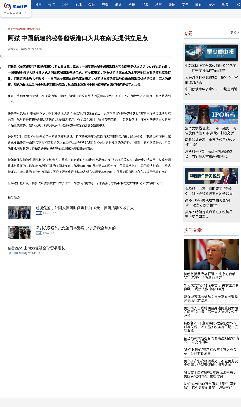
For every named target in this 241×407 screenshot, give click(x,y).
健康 (118, 4)
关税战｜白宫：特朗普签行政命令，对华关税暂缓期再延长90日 (209, 191)
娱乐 (212, 4)
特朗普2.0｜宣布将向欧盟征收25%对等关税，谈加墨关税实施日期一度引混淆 (211, 327)
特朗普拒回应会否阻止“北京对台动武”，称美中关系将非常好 (210, 276)
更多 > (234, 32)
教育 (198, 4)
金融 (91, 4)
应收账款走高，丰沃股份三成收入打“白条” (210, 142)
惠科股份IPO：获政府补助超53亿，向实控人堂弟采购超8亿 (208, 154)
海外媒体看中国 (30, 28)
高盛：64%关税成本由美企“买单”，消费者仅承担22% (207, 202)
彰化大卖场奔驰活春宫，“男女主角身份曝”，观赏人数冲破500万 (211, 287)
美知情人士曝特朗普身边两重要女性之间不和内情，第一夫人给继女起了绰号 (211, 312)
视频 (225, 4)
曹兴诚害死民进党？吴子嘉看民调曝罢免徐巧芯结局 (211, 298)
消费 (105, 4)
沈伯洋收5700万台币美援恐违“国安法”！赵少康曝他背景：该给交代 (210, 386)
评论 (172, 4)
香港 (51, 4)
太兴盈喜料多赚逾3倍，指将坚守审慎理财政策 (211, 80)
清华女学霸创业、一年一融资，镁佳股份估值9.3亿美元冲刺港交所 (210, 130)
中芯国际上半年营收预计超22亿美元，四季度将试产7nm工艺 (210, 68)
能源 (145, 4)
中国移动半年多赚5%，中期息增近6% (211, 91)
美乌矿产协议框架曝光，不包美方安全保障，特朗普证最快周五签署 (211, 363)
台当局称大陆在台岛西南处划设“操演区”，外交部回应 (211, 340)
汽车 (158, 4)
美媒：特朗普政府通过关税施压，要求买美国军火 (210, 214)
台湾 (65, 4)
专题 (185, 4)
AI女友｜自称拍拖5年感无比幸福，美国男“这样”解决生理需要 (210, 374)
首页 (10, 28)
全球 (78, 4)
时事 (38, 4)
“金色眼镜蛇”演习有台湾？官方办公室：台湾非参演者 (210, 351)
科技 (131, 4)
